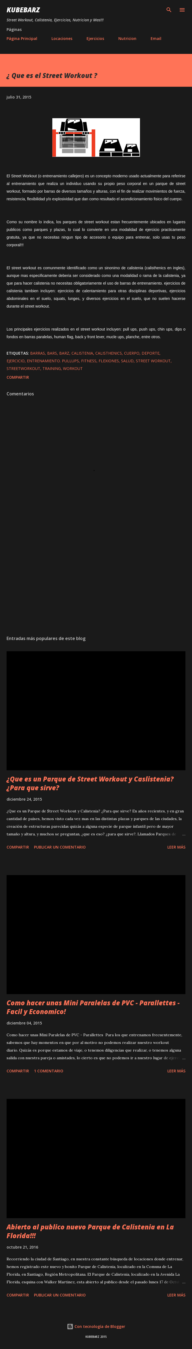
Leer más (176, 847)
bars (52, 353)
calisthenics (108, 353)
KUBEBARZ (23, 9)
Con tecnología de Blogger (96, 1326)
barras (37, 353)
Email (156, 38)
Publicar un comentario (60, 847)
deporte (150, 353)
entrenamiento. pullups (53, 360)
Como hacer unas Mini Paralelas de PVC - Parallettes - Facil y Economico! (93, 1007)
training (51, 368)
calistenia (82, 353)
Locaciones (61, 38)
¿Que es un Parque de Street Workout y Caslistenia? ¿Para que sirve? (90, 783)
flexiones (109, 360)
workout (73, 368)
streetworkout (23, 368)
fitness (88, 360)
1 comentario (48, 1070)
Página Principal (22, 38)
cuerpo (131, 353)
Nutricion (127, 38)
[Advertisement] (96, 579)
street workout (153, 360)
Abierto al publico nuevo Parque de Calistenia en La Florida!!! (90, 1231)
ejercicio (16, 360)
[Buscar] (169, 10)
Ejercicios (95, 38)
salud (127, 360)
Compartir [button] (18, 377)
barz (64, 353)
